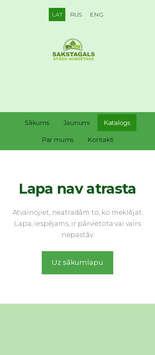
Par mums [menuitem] (58, 140)
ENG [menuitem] (96, 14)
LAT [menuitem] (57, 14)
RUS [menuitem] (76, 14)
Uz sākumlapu (77, 262)
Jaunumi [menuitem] (76, 123)
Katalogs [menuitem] (117, 123)
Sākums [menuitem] (37, 123)
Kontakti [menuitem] (100, 140)
